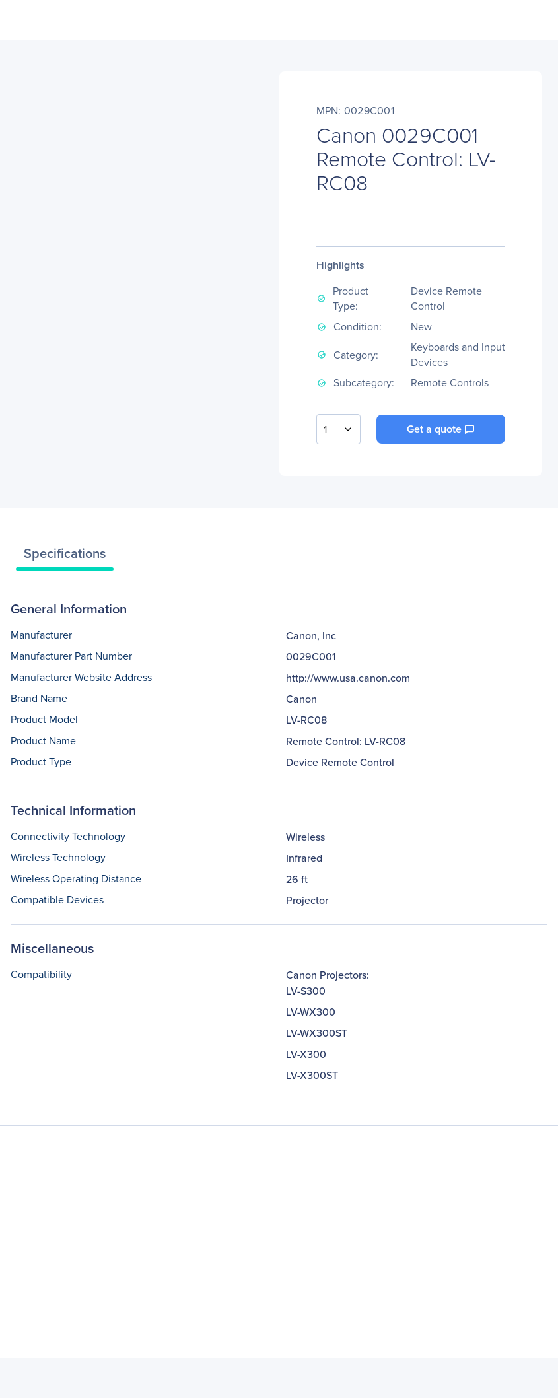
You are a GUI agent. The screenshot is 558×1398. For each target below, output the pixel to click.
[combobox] (338, 429)
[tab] (65, 557)
